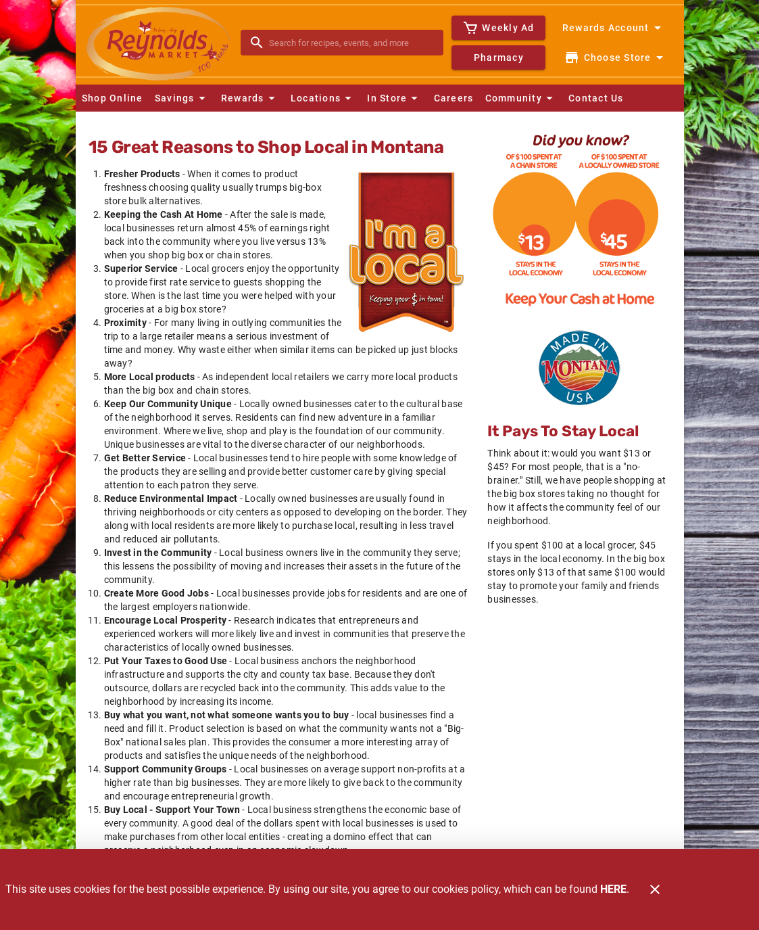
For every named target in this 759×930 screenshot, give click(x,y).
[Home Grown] (579, 368)
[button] (182, 98)
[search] (351, 42)
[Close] (655, 889)
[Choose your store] (615, 57)
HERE (613, 889)
